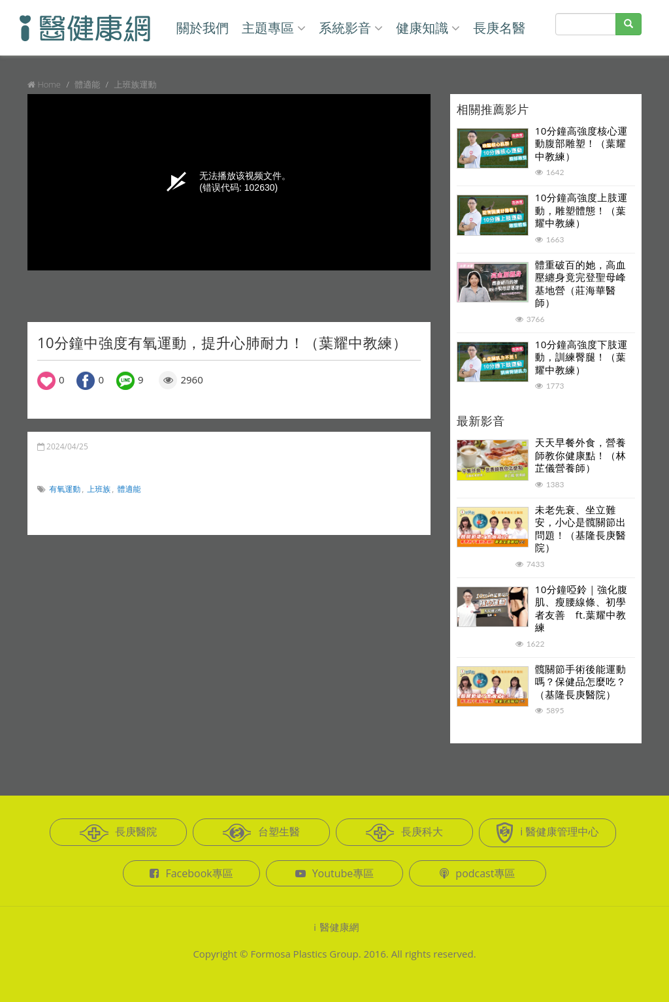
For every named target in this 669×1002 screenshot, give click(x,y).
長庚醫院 (118, 833)
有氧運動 (64, 488)
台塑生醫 (261, 833)
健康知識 (428, 28)
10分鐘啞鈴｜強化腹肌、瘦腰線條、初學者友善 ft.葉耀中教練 (581, 608)
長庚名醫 (499, 28)
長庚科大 (404, 833)
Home (49, 84)
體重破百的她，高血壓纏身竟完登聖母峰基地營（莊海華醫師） (581, 284)
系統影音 (351, 28)
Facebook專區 (191, 873)
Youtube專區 (334, 873)
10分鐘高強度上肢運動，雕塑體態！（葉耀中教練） (581, 210)
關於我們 (202, 28)
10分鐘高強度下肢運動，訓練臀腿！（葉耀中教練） (581, 357)
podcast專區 (477, 873)
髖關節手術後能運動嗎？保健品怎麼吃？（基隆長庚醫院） (581, 681)
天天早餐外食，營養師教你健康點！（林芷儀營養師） (581, 455)
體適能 (129, 488)
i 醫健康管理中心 (547, 832)
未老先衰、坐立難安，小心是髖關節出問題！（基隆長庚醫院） (581, 529)
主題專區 (274, 28)
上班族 (98, 488)
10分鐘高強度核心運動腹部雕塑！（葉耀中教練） (581, 143)
